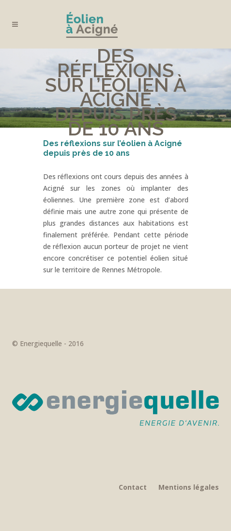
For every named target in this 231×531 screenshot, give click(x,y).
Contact (133, 487)
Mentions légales (188, 487)
